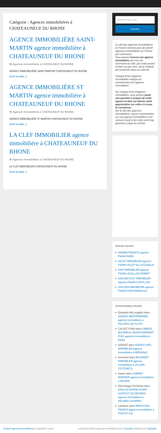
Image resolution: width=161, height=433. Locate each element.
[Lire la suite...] (18, 76)
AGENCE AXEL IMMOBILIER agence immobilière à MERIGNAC (135, 348)
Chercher (135, 29)
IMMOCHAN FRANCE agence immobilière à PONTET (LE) (136, 409)
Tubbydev (152, 428)
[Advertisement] (124, 186)
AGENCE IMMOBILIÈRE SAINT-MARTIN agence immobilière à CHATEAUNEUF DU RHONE (52, 47)
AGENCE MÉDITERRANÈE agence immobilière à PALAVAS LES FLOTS (133, 320)
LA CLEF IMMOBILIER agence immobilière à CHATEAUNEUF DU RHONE (53, 143)
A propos (128, 428)
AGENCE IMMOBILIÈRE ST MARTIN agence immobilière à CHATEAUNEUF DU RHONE (47, 95)
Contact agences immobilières (18, 428)
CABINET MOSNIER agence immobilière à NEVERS (136, 377)
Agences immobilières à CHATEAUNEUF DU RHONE (43, 64)
